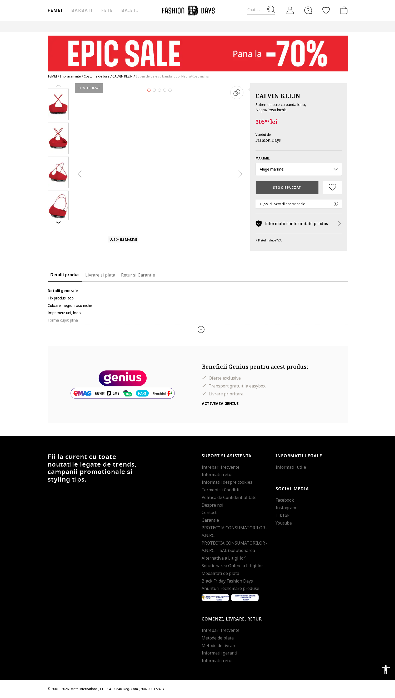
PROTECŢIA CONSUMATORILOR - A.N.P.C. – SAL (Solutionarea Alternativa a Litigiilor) (235, 550)
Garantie (210, 520)
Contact (209, 512)
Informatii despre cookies (227, 482)
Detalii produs (64, 275)
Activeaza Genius (220, 403)
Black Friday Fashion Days (227, 581)
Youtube (284, 523)
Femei (55, 10)
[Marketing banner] (198, 51)
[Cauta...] (261, 10)
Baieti (129, 10)
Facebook (285, 500)
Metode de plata (218, 638)
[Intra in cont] (290, 10)
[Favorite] (326, 10)
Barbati (82, 10)
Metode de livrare (219, 645)
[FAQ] (308, 10)
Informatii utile (291, 467)
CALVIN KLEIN (278, 96)
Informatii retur (217, 474)
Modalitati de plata (220, 573)
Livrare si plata (100, 275)
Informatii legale (299, 456)
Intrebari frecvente (220, 467)
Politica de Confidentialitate (229, 497)
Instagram (286, 508)
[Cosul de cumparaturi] (343, 10)
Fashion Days (268, 140)
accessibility (386, 669)
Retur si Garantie (138, 275)
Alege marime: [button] (299, 169)
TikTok (282, 515)
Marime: (263, 158)
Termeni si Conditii (220, 490)
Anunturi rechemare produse (230, 588)
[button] (201, 329)
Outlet (291, 26)
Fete (107, 10)
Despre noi (212, 505)
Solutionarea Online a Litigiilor (232, 566)
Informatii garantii (220, 653)
